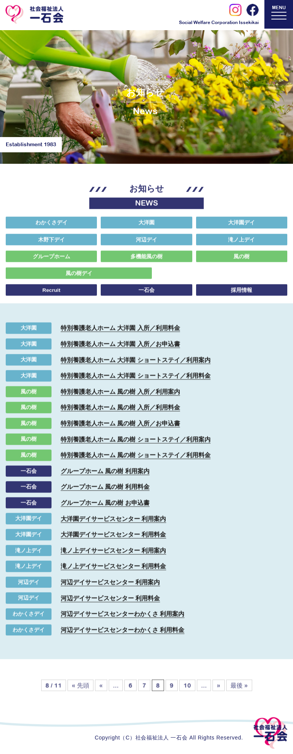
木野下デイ (51, 244)
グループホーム (51, 261)
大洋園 (146, 227)
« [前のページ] (101, 694)
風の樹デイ (50, 278)
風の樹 (241, 261)
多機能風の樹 (146, 261)
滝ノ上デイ (241, 244)
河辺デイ (146, 244)
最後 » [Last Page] (239, 694)
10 (187, 694)
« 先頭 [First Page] (80, 694)
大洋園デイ (241, 227)
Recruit (51, 295)
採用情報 (241, 295)
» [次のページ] (219, 694)
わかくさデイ (51, 227)
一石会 (146, 295)
